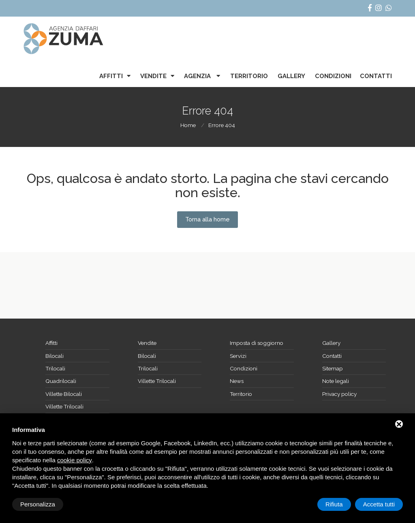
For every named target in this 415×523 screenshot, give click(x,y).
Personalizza (37, 504)
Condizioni (333, 76)
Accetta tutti (379, 504)
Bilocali (54, 356)
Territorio (249, 76)
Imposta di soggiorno (256, 343)
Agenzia (198, 76)
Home (188, 125)
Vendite (153, 76)
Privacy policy (339, 394)
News (237, 381)
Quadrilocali (60, 381)
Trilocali (55, 368)
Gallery (291, 76)
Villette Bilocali (63, 394)
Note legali (335, 381)
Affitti (111, 76)
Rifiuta (334, 504)
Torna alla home (207, 219)
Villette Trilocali (64, 406)
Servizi (238, 356)
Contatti (376, 76)
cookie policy (74, 460)
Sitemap (332, 368)
